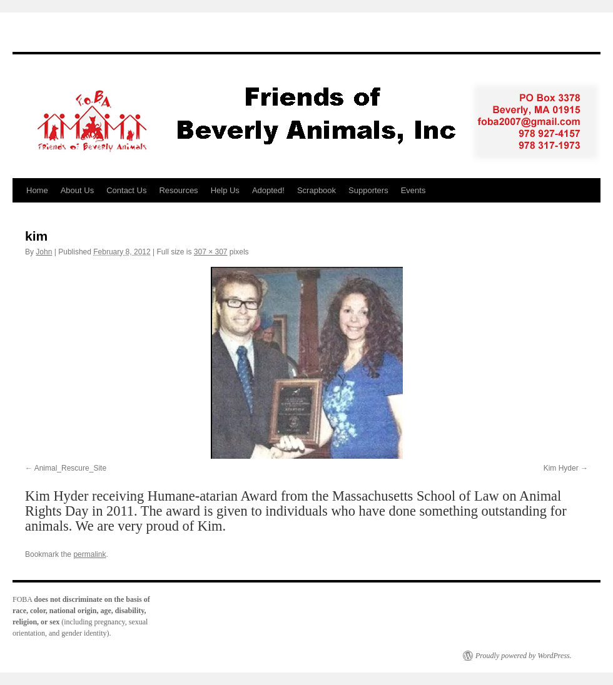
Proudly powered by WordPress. (523, 655)
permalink (89, 554)
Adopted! (268, 190)
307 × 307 (211, 252)
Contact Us (126, 190)
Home (37, 190)
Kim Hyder (561, 468)
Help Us (225, 190)
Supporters (368, 190)
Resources (178, 190)
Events (413, 190)
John (44, 252)
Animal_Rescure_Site (70, 468)
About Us (77, 190)
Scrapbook (316, 190)
